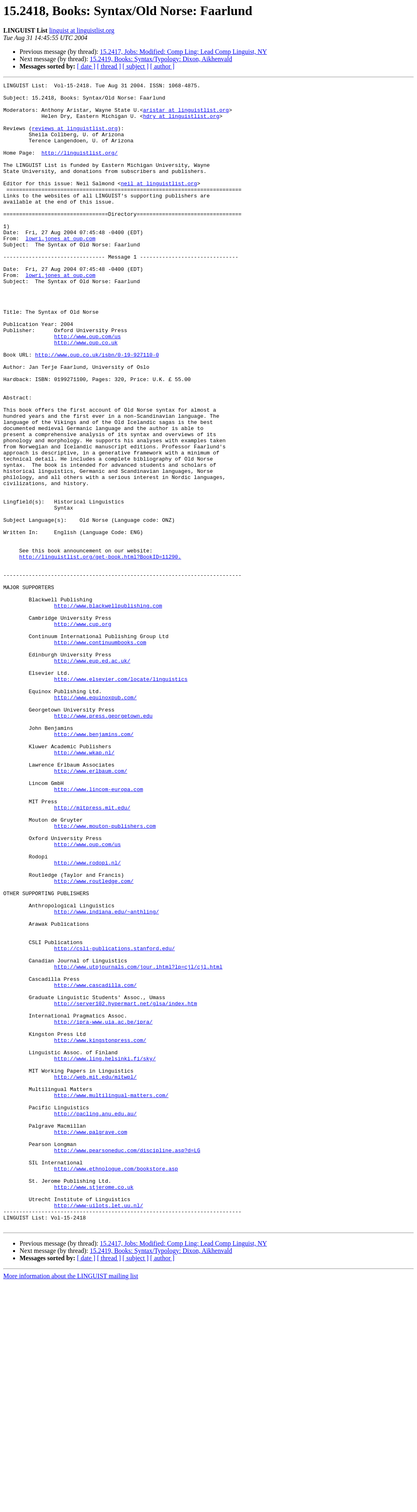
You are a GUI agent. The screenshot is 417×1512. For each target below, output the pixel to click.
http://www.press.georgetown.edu (103, 843)
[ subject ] (136, 66)
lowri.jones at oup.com (61, 270)
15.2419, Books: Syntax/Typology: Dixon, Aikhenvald (161, 58)
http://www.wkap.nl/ (84, 887)
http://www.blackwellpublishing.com (108, 710)
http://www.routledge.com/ (94, 1041)
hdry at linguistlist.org (181, 123)
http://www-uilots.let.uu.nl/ (98, 1430)
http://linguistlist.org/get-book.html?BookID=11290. (100, 652)
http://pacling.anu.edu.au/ (95, 1320)
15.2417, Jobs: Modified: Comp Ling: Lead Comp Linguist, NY (183, 51)
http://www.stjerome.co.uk (94, 1408)
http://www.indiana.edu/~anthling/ (106, 1078)
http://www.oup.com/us (87, 387)
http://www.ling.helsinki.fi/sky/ (105, 1254)
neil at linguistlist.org (159, 204)
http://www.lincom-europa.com (98, 931)
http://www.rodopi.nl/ (87, 1019)
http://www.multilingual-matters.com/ (111, 1298)
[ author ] (162, 66)
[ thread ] (109, 66)
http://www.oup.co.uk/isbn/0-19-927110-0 (97, 409)
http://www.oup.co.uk (86, 395)
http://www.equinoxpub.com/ (95, 821)
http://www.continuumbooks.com (100, 754)
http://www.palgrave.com (90, 1342)
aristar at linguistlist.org (186, 116)
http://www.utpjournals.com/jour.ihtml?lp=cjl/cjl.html (138, 1144)
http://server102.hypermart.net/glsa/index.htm (125, 1188)
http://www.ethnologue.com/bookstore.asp (116, 1386)
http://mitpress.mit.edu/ (92, 953)
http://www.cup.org (82, 732)
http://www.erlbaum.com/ (90, 909)
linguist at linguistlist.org (81, 30)
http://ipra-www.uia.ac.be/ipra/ (103, 1210)
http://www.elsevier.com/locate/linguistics (121, 799)
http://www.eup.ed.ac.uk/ (92, 776)
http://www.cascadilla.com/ (95, 1166)
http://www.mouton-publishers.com (105, 975)
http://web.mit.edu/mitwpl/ (95, 1276)
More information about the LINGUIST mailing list (70, 1504)
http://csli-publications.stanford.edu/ (114, 1122)
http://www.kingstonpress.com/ (100, 1232)
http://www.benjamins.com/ (94, 865)
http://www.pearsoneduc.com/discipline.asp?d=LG (127, 1364)
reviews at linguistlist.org (75, 138)
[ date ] (86, 66)
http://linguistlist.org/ (80, 167)
